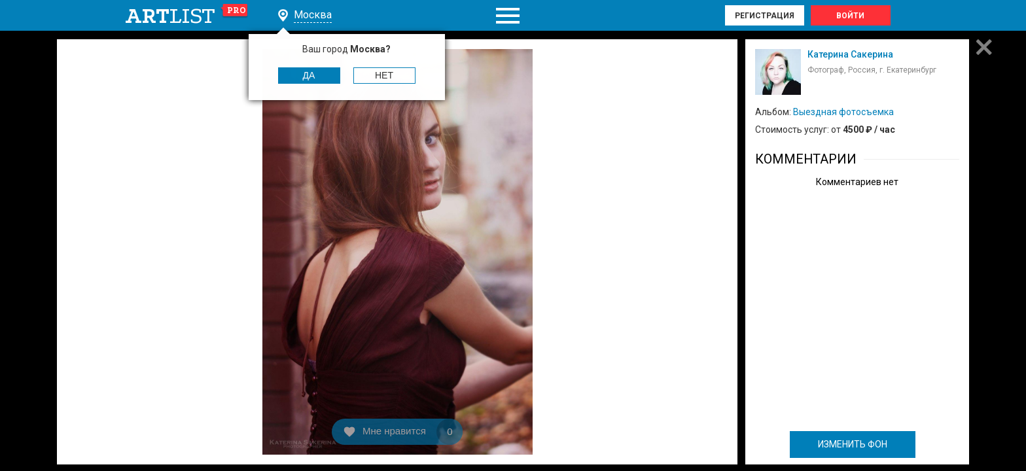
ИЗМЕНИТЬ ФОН (852, 444)
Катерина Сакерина (850, 54)
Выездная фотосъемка (843, 112)
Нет (384, 75)
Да (309, 75)
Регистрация (764, 15)
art (187, 15)
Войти (850, 15)
